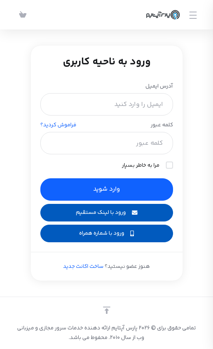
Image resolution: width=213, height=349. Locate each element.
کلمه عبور (162, 125)
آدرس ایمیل (159, 86)
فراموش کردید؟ (58, 125)
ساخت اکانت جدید (83, 266)
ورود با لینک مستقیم (106, 212)
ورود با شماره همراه (106, 233)
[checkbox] (169, 165)
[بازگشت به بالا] (107, 310)
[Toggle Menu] (193, 15)
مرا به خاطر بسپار (147, 165)
